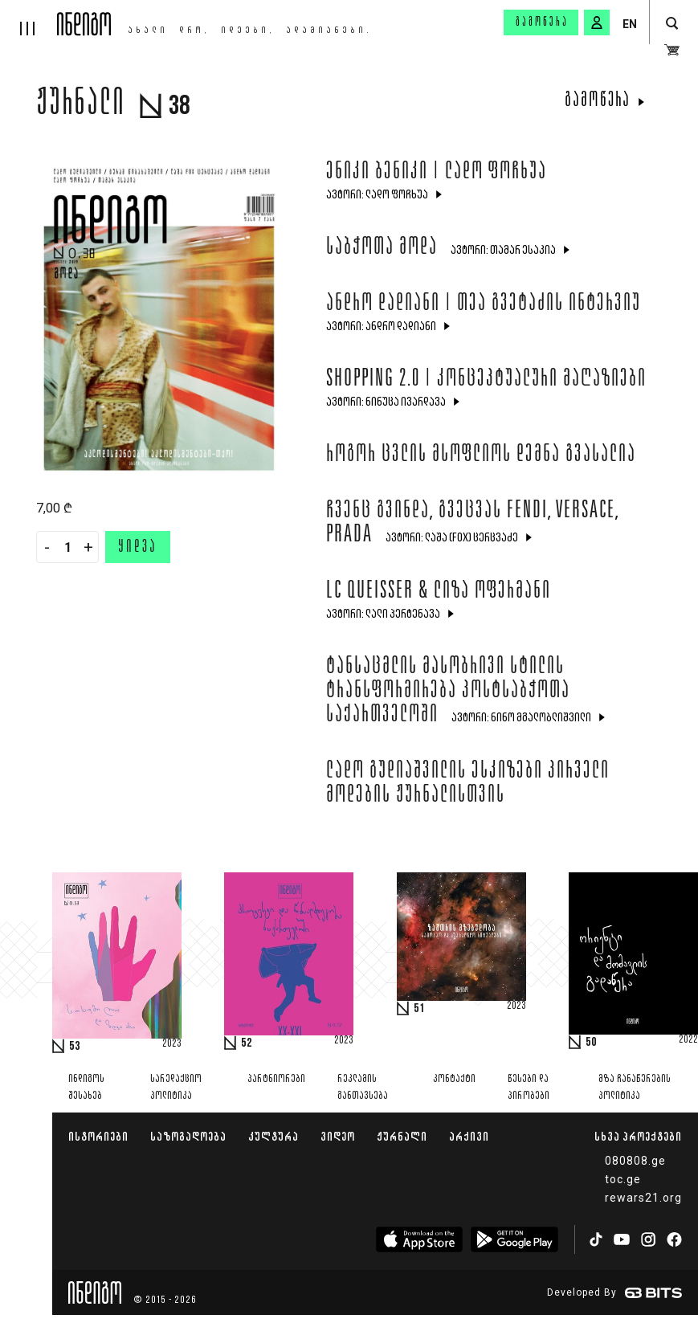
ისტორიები (98, 1136)
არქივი (469, 1136)
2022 (688, 1040)
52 (246, 1043)
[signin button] (597, 22)
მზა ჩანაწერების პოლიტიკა (634, 1087)
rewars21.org (643, 1197)
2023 (172, 1044)
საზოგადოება (188, 1136)
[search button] (672, 24)
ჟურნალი (402, 1136)
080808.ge (635, 1160)
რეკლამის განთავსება (362, 1087)
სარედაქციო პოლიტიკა (176, 1087)
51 (419, 1008)
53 (74, 1046)
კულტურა (273, 1136)
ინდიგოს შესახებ (86, 1087)
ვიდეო (337, 1136)
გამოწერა (542, 22)
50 (591, 1042)
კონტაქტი (454, 1079)
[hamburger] (28, 17)
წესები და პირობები (528, 1087)
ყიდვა (137, 548)
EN (629, 24)
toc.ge (623, 1179)
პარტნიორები (276, 1079)
